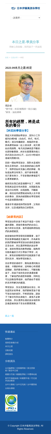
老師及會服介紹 (11, 342)
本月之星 (9, 346)
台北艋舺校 (10, 368)
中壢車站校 (32, 374)
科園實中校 (25, 378)
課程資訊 (9, 354)
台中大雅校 (10, 384)
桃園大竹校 (10, 374)
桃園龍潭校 (21, 374)
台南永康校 (10, 388)
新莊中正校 (13, 370)
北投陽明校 (21, 368)
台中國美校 (32, 384)
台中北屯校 (21, 384)
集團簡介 (9, 339)
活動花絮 (9, 350)
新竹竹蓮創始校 (11, 378)
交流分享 (14, 57)
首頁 (6, 57)
